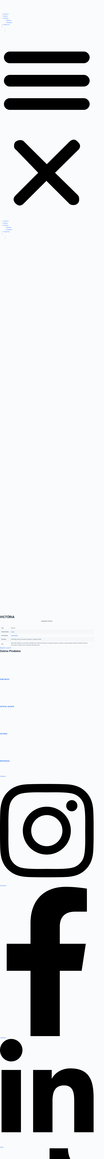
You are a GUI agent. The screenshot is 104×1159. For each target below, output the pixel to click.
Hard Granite (14, 271)
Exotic (12, 267)
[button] (47, 126)
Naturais (8, 20)
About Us (5, 14)
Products (5, 18)
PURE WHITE (4, 315)
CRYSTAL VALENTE (7, 342)
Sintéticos (9, 22)
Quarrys (5, 16)
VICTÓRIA (3, 369)
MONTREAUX (5, 396)
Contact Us (6, 24)
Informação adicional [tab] (47, 256)
